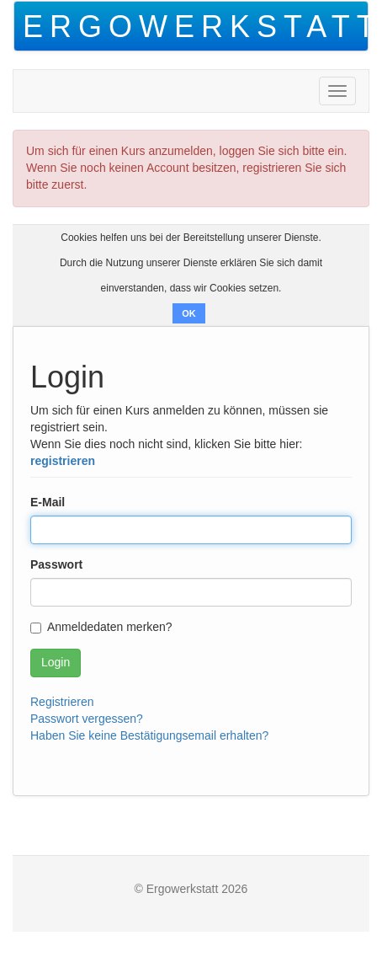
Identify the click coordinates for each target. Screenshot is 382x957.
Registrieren (61, 701)
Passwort (56, 564)
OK (189, 313)
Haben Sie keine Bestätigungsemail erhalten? (149, 735)
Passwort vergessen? (86, 718)
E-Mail (47, 502)
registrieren (62, 461)
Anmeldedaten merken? (101, 627)
